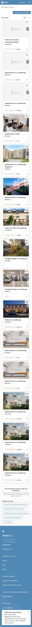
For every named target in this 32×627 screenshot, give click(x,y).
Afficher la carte (7, 7)
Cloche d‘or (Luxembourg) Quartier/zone (15, 504)
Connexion (22, 2)
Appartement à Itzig (12, 134)
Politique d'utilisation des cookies (12, 585)
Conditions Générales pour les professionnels (15, 592)
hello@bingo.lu (7, 544)
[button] (27, 29)
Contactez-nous (7, 549)
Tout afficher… (8, 522)
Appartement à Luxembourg (15, 73)
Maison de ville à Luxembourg (16, 228)
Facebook (7, 608)
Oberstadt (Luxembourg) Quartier (14, 508)
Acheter (5, 560)
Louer (4, 565)
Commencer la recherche (22, 12)
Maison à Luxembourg (13, 320)
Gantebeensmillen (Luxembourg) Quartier (16, 513)
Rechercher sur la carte (9, 556)
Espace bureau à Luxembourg (15, 350)
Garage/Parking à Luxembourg (16, 259)
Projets (4, 569)
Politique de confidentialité (10, 580)
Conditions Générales (9, 576)
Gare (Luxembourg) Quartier (12, 517)
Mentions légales (7, 596)
